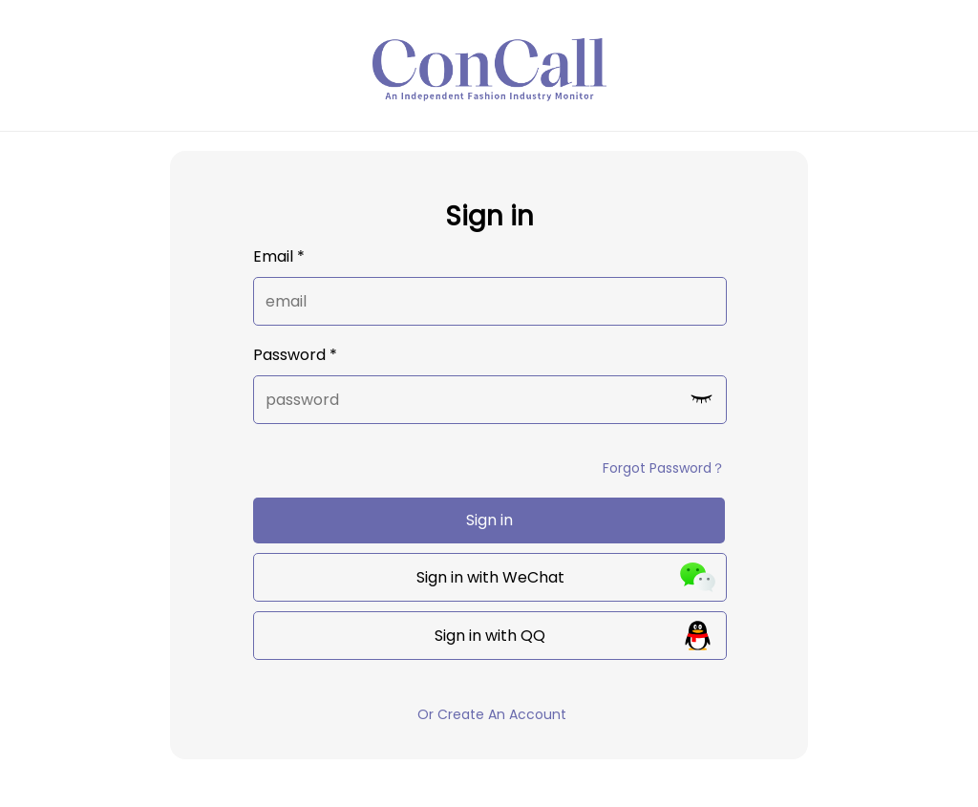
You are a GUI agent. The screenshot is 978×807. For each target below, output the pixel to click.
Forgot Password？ (664, 468)
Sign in (489, 520)
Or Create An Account (491, 714)
